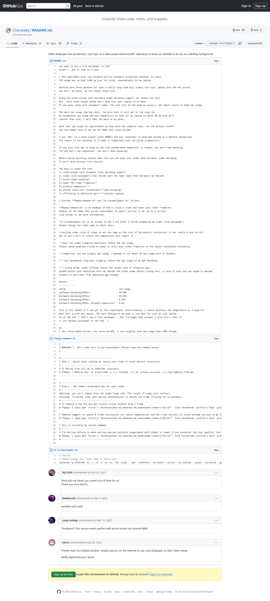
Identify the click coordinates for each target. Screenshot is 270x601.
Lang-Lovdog (69, 520)
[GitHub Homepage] (59, 592)
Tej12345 (67, 472)
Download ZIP (255, 43)
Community (129, 591)
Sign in (246, 6)
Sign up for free (63, 574)
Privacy (97, 591)
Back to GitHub (94, 6)
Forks (74, 43)
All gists (78, 6)
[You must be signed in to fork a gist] (256, 30)
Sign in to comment (161, 574)
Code (12, 43)
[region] (135, 199)
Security (108, 591)
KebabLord (68, 498)
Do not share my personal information (194, 591)
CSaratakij (21, 30)
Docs (140, 591)
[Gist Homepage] (13, 6)
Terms (88, 591)
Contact (149, 591)
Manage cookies (164, 591)
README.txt (42, 30)
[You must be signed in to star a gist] (239, 30)
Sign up (260, 6)
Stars (54, 43)
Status (117, 591)
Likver (65, 542)
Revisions (32, 43)
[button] (240, 43)
